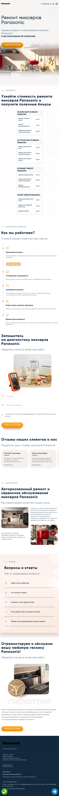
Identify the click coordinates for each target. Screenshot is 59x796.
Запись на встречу (13, 264)
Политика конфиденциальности (12, 774)
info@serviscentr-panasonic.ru (11, 758)
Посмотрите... (8, 465)
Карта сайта (6, 772)
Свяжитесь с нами (12, 45)
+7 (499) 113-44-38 (47, 4)
